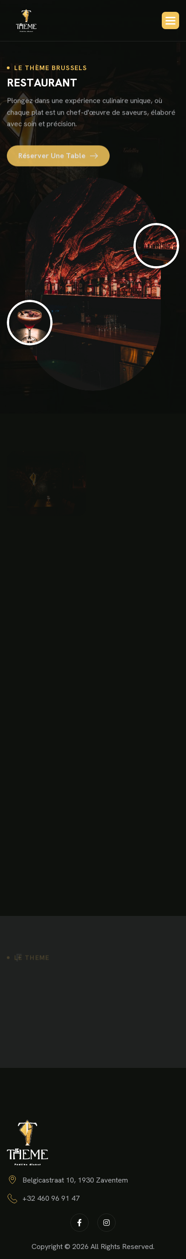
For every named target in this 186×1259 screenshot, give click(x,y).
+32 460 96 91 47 (51, 1198)
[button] (170, 20)
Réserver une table (51, 158)
